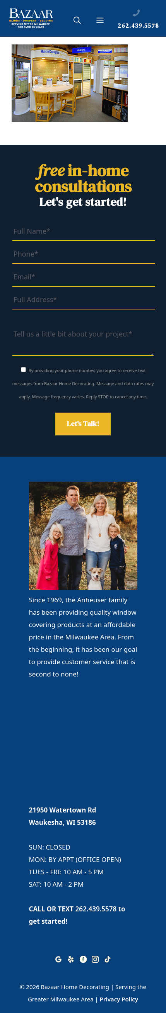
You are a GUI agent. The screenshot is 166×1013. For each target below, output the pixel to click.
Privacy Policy (119, 999)
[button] (77, 21)
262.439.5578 (96, 908)
